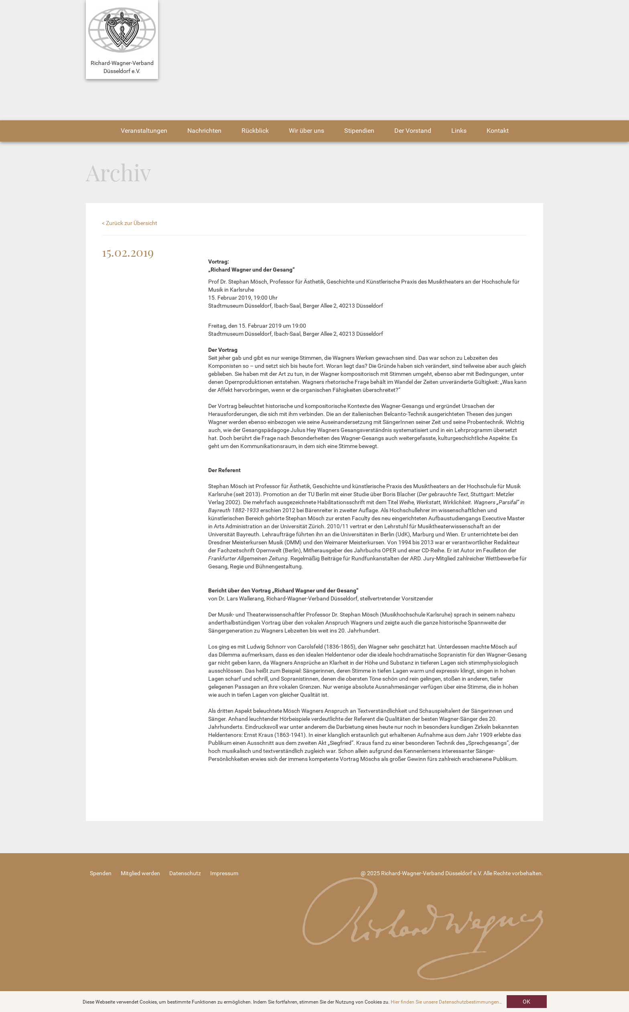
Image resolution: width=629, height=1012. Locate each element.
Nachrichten (204, 130)
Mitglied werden (140, 873)
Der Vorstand (412, 130)
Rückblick (255, 130)
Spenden (101, 873)
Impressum (224, 873)
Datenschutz (185, 873)
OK (526, 1001)
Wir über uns (306, 130)
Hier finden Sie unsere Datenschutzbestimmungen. (445, 1002)
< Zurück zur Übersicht (129, 223)
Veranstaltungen (144, 130)
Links (459, 130)
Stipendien (359, 130)
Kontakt (498, 130)
